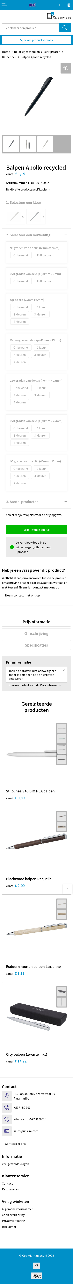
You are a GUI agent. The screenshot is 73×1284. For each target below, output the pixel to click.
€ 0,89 (15, 797)
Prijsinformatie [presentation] (36, 621)
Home (6, 52)
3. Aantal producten (22, 501)
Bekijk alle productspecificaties (28, 189)
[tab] (36, 621)
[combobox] (30, 27)
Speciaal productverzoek (36, 40)
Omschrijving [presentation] (36, 633)
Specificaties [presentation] (36, 645)
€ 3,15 (15, 973)
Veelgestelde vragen (15, 1164)
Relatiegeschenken (27, 52)
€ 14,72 (16, 1061)
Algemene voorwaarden (17, 1209)
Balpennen (9, 57)
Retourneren (10, 1189)
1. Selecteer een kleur (23, 202)
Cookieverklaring (13, 1215)
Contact (7, 1183)
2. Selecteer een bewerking (28, 234)
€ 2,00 (15, 885)
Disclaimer (9, 1227)
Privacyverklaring (13, 1221)
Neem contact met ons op (22, 595)
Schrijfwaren (52, 52)
